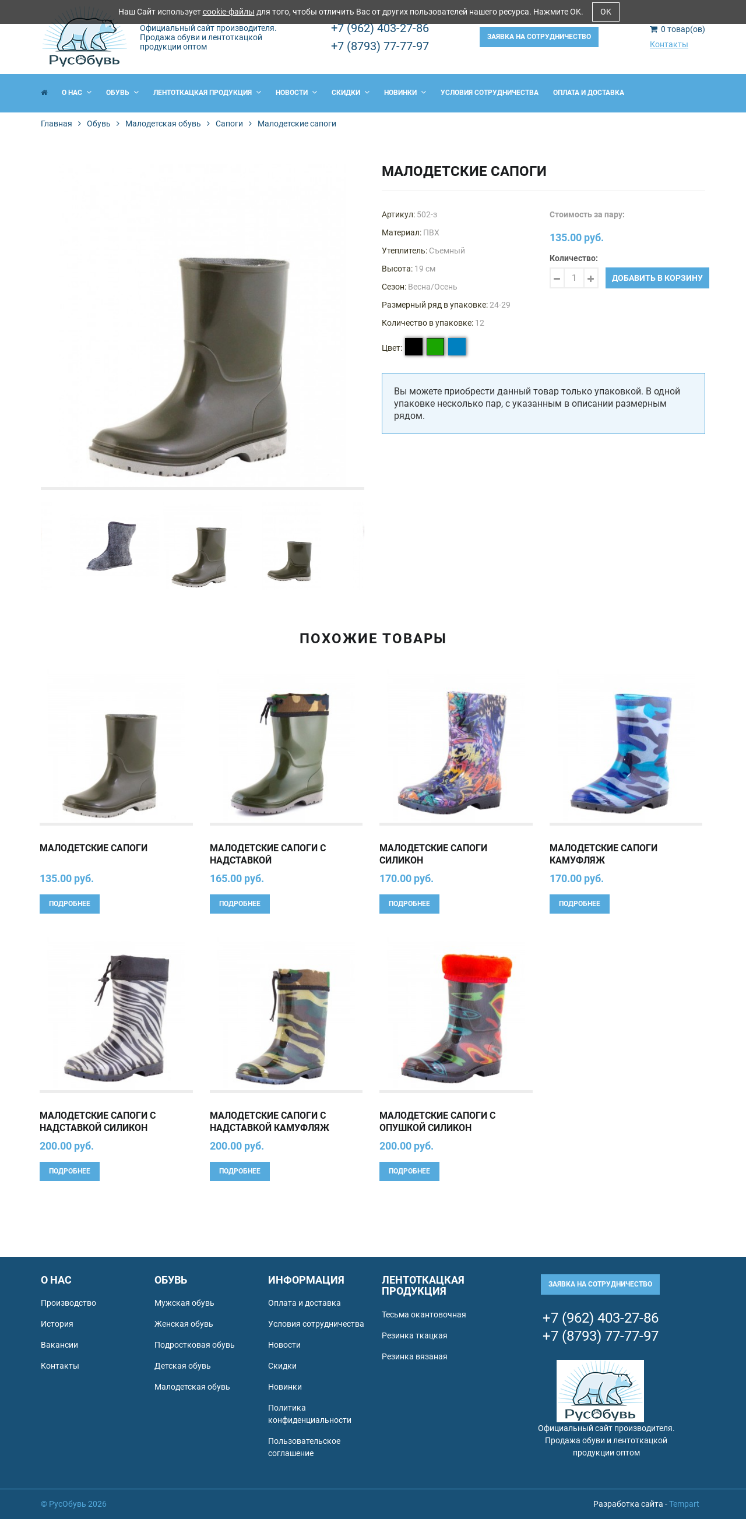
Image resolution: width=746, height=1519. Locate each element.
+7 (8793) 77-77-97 (380, 46)
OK (605, 11)
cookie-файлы (229, 11)
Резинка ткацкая (415, 1335)
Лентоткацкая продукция (207, 93)
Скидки (351, 93)
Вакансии (59, 1344)
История (57, 1323)
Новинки (405, 93)
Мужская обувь (184, 1302)
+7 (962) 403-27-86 (380, 28)
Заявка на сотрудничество (539, 37)
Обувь (122, 93)
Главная (56, 123)
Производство (68, 1302)
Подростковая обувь (194, 1344)
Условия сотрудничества (490, 93)
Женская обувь (183, 1323)
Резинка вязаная (415, 1356)
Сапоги (229, 123)
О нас (77, 93)
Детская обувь (182, 1365)
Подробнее (69, 904)
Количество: (574, 258)
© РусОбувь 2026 (74, 1504)
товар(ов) (677, 29)
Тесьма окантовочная (424, 1314)
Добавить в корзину (657, 278)
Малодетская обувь (163, 123)
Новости (296, 93)
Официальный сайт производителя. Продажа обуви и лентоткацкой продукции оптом (208, 37)
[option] (202, 325)
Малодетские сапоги (93, 848)
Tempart (684, 1504)
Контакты (669, 44)
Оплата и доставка (588, 93)
